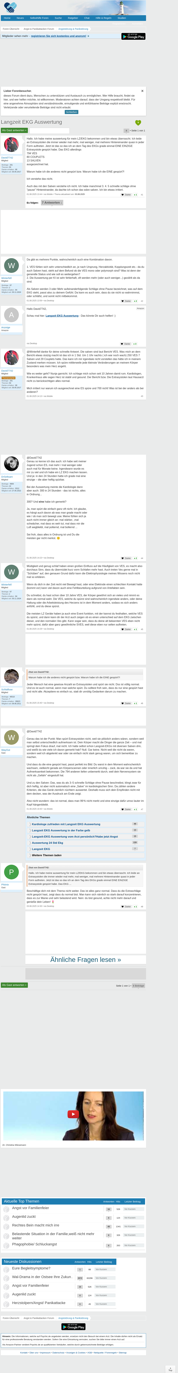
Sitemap (123, 1352)
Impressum (45, 1352)
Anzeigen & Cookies (75, 1352)
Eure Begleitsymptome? (31, 1268)
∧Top (170, 1369)
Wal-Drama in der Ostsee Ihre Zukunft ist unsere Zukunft (57, 1277)
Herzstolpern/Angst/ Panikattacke (38, 1303)
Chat (86, 18)
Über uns (34, 1352)
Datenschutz (58, 1352)
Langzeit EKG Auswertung (31, 122)
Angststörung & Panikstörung (73, 1318)
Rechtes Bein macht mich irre (35, 1225)
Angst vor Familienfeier (30, 1208)
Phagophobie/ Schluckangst (34, 1244)
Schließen (71, 112)
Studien (122, 18)
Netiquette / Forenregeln (105, 1352)
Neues (20, 18)
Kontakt (24, 1352)
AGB (89, 1352)
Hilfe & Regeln (103, 18)
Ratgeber (73, 18)
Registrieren (119, 23)
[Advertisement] (85, 932)
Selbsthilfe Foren (39, 18)
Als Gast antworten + (14, 130)
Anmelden (137, 23)
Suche (58, 18)
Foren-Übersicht (11, 1318)
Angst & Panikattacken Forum (39, 1318)
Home (7, 18)
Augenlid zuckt (24, 1217)
